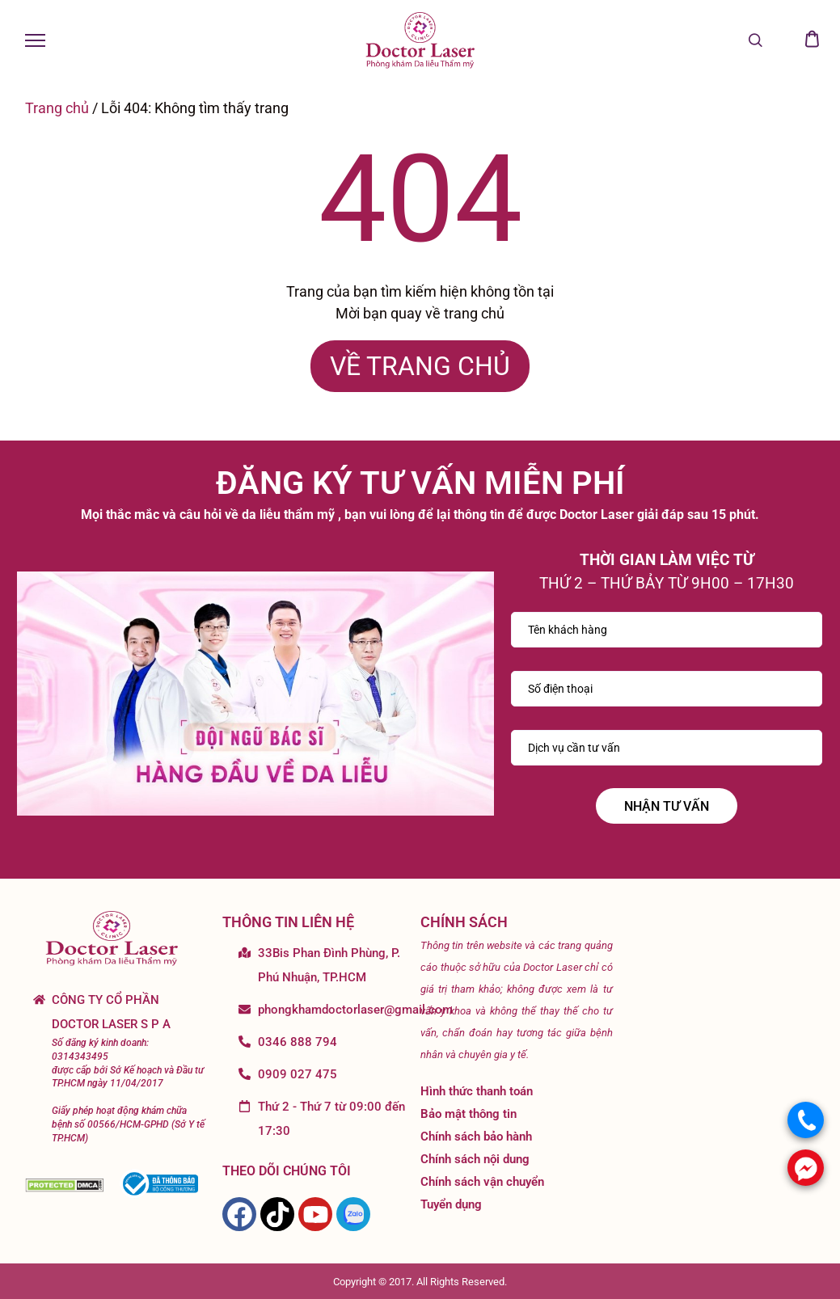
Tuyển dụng (451, 1204)
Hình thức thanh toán (476, 1091)
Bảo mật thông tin (468, 1114)
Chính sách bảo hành (476, 1136)
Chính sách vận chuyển (482, 1182)
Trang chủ (57, 107)
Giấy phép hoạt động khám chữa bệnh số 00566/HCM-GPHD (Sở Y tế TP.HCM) (128, 1124)
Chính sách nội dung (475, 1159)
